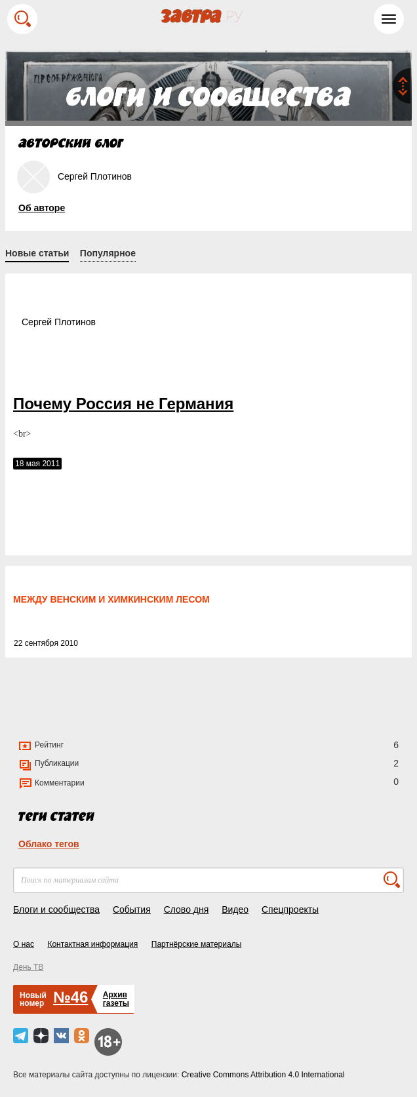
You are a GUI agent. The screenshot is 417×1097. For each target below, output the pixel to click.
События (132, 909)
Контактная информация (92, 944)
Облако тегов (48, 844)
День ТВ (28, 967)
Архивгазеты (116, 999)
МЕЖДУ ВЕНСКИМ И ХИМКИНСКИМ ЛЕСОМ (111, 599)
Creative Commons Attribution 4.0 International (263, 1074)
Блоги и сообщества (56, 909)
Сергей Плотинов (59, 322)
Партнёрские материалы (196, 944)
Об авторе (41, 208)
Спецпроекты (290, 909)
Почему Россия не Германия (123, 403)
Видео (235, 909)
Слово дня (186, 909)
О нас (23, 944)
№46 (70, 997)
